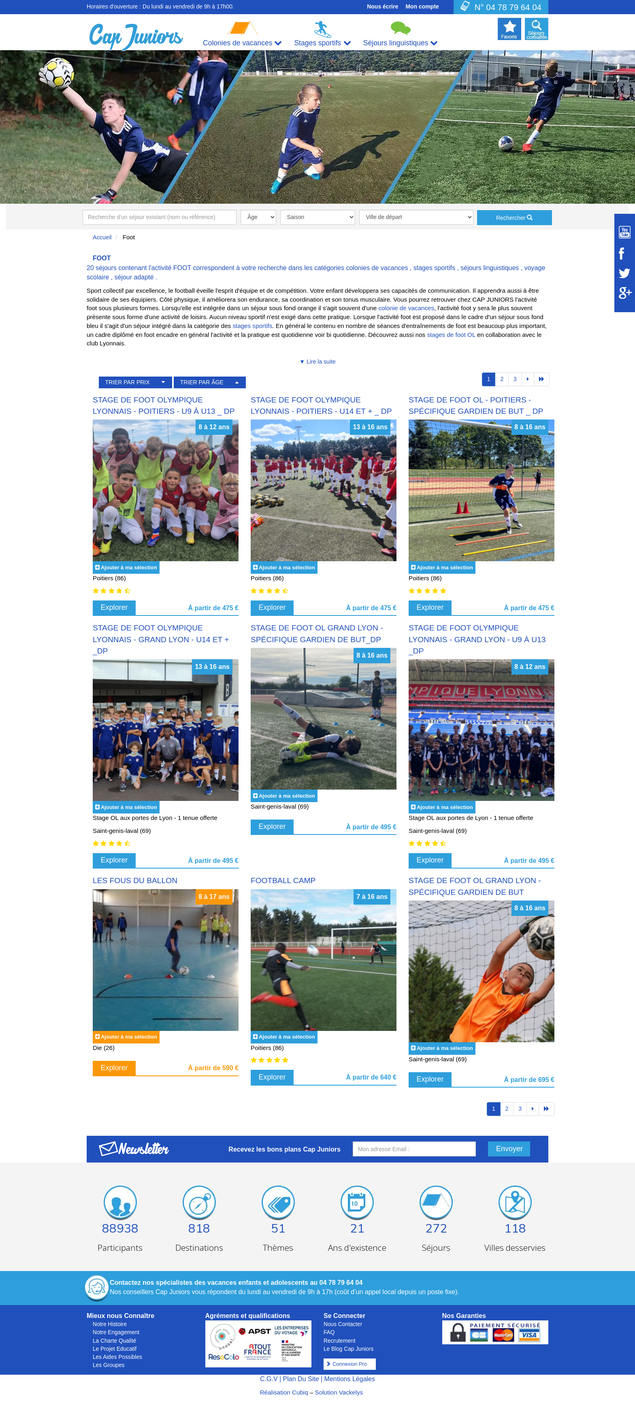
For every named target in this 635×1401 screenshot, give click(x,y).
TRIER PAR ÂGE (202, 382)
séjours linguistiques (489, 267)
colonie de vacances (406, 307)
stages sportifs (434, 267)
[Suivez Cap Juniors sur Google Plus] (625, 293)
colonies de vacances (377, 267)
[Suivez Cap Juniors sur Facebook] (625, 253)
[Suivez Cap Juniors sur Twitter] (625, 273)
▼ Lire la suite (317, 361)
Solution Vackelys (339, 1392)
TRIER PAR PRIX (127, 382)
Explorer (114, 607)
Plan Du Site (301, 1378)
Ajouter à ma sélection (129, 567)
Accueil (102, 237)
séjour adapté (133, 277)
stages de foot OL (451, 334)
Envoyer (509, 1149)
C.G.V (269, 1378)
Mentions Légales (349, 1378)
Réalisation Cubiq (284, 1392)
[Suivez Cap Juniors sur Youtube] (625, 232)
